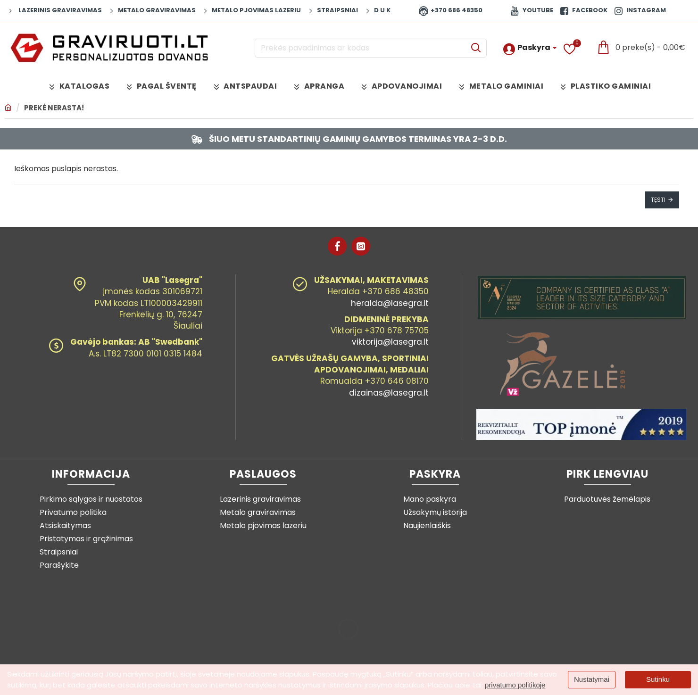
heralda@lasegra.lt (390, 303)
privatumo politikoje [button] (515, 685)
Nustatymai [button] (591, 679)
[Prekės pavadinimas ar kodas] (475, 48)
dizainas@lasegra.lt (389, 392)
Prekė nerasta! (54, 108)
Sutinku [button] (658, 679)
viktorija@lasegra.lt (390, 342)
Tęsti (658, 200)
